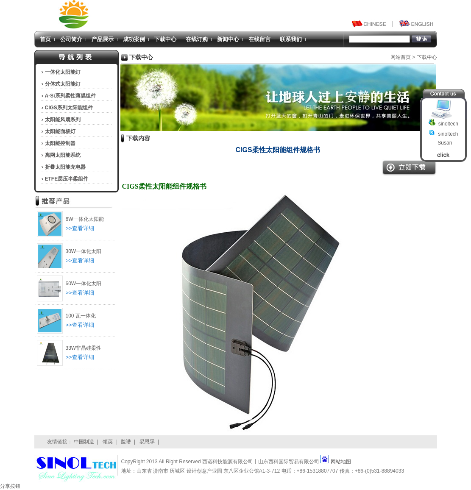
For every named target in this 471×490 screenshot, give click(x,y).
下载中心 (165, 39)
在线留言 (259, 39)
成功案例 (134, 39)
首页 (45, 39)
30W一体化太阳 (84, 251)
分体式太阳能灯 (63, 84)
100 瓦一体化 (81, 316)
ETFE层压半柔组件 (67, 179)
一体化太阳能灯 (63, 72)
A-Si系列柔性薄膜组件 (70, 96)
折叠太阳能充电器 (65, 167)
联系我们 (291, 39)
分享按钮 (10, 486)
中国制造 (84, 442)
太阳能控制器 (60, 143)
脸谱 (126, 442)
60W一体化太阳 (84, 284)
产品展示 (103, 39)
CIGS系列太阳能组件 (69, 108)
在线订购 (197, 39)
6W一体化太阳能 (85, 219)
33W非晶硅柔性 (84, 348)
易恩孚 (147, 442)
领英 (108, 442)
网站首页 (400, 57)
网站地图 (341, 462)
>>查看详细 (80, 228)
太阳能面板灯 (60, 131)
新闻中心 (228, 39)
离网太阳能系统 (63, 155)
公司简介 (71, 39)
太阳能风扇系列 (63, 119)
